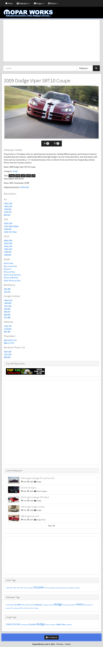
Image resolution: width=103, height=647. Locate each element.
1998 (14, 605)
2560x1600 (24, 187)
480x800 (7, 314)
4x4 (32, 605)
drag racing (67, 605)
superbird (71, 588)
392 (29, 605)
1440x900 (7, 252)
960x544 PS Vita (10, 340)
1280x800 (7, 255)
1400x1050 (8, 206)
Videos (53, 3)
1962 (14, 588)
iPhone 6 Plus (9, 272)
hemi (79, 604)
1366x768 (7, 326)
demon (47, 588)
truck (28, 608)
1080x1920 (8, 300)
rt (11, 608)
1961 (11, 588)
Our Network (51, 637)
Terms (68, 644)
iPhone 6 (7, 269)
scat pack (16, 608)
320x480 (7, 317)
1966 (11, 605)
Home (9, 3)
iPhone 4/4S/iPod (11, 277)
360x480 (7, 289)
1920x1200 (8, 246)
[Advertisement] (51, 40)
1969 (8, 624)
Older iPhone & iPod (12, 280)
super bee (60, 624)
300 (18, 624)
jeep (85, 605)
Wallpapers (23, 3)
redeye (53, 625)
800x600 (7, 215)
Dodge (15, 171)
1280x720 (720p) (10, 232)
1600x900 (7, 229)
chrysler (38, 587)
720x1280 (7, 306)
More (51, 525)
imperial (57, 588)
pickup (8, 608)
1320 (7, 605)
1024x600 (7, 329)
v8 (34, 608)
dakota (51, 605)
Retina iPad (8, 263)
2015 (22, 605)
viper (23, 176)
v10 (33, 176)
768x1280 (7, 351)
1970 (25, 588)
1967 (22, 588)
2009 (17, 176)
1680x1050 (8, 249)
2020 (26, 605)
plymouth (64, 588)
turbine (77, 588)
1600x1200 (8, 203)
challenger (38, 604)
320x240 (7, 292)
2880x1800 (8, 240)
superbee (69, 625)
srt (21, 608)
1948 (7, 588)
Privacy (59, 644)
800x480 (7, 331)
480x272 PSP (9, 343)
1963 (18, 588)
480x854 (7, 312)
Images (39, 3)
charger (30, 588)
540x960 (7, 309)
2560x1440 (8, 223)
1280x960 (7, 209)
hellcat (73, 605)
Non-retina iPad (10, 266)
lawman (90, 605)
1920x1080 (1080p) (11, 226)
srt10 (28, 176)
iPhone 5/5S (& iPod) (12, 275)
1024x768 (7, 212)
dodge (11, 176)
